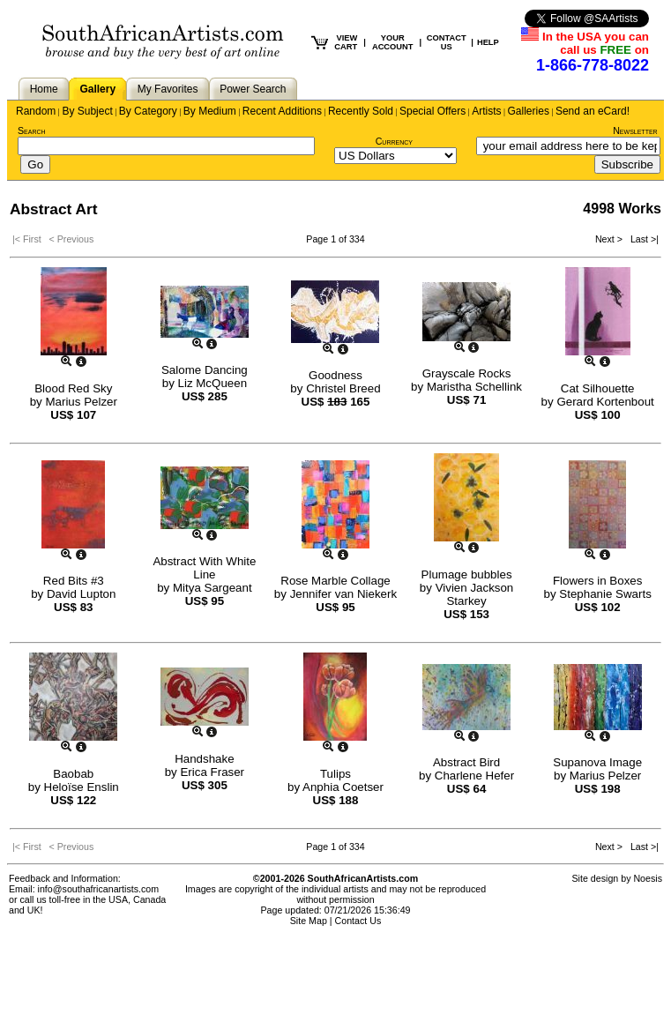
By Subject (87, 111)
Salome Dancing (204, 370)
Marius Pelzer (80, 401)
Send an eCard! (592, 111)
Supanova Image (597, 762)
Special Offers (432, 111)
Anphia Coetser (343, 787)
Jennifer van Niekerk (344, 594)
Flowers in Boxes (597, 580)
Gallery (97, 89)
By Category (148, 111)
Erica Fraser (212, 772)
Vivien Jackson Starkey (475, 594)
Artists (486, 111)
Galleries (528, 111)
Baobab (73, 773)
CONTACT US (446, 42)
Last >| (642, 239)
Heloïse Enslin (81, 787)
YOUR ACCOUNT (393, 42)
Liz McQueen (213, 383)
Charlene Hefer (474, 775)
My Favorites (168, 89)
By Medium (209, 111)
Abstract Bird (466, 762)
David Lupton (81, 594)
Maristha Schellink (474, 386)
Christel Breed (343, 388)
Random (36, 111)
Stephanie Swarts (605, 594)
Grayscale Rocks (466, 373)
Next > (610, 239)
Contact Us (358, 920)
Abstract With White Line (204, 568)
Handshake (204, 758)
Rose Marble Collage (335, 580)
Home (44, 89)
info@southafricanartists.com (99, 889)
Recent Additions (282, 111)
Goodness (335, 375)
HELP (488, 42)
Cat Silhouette (598, 388)
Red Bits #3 (73, 580)
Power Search (253, 89)
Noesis (647, 878)
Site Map (308, 920)
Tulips (335, 773)
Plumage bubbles (466, 574)
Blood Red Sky (73, 388)
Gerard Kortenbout (604, 401)
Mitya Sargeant (212, 587)
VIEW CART (345, 42)
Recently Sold (360, 111)
